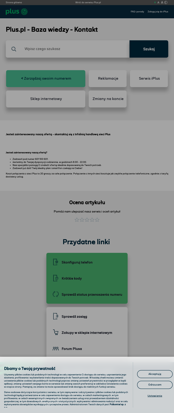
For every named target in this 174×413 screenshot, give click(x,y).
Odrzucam (154, 385)
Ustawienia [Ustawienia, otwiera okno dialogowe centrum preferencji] (155, 396)
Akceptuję (154, 374)
